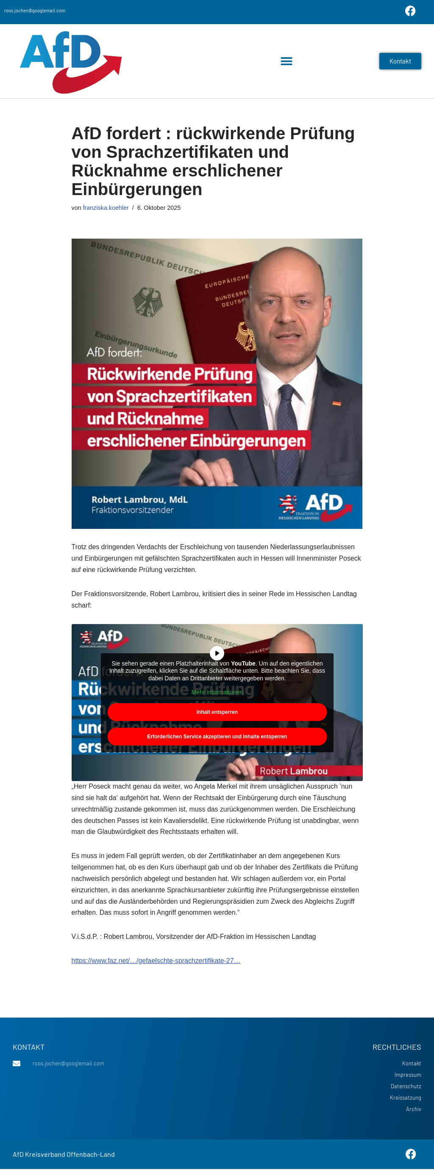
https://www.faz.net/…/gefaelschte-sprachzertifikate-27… (157, 963)
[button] (286, 61)
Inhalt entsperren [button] (216, 712)
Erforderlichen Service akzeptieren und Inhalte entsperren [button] (217, 737)
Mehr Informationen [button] (216, 693)
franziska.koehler (106, 207)
